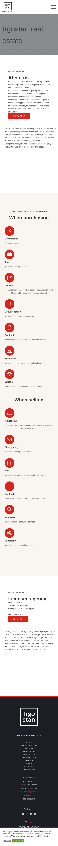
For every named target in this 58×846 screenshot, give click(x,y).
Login (31, 822)
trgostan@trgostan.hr (28, 792)
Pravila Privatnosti (29, 827)
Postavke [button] (7, 841)
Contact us (19, 116)
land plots (29, 755)
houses (29, 749)
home (29, 742)
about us (29, 767)
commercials (29, 758)
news (29, 764)
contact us (29, 770)
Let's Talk (18, 619)
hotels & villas (29, 745)
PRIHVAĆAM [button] (18, 841)
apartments (29, 752)
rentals (29, 761)
